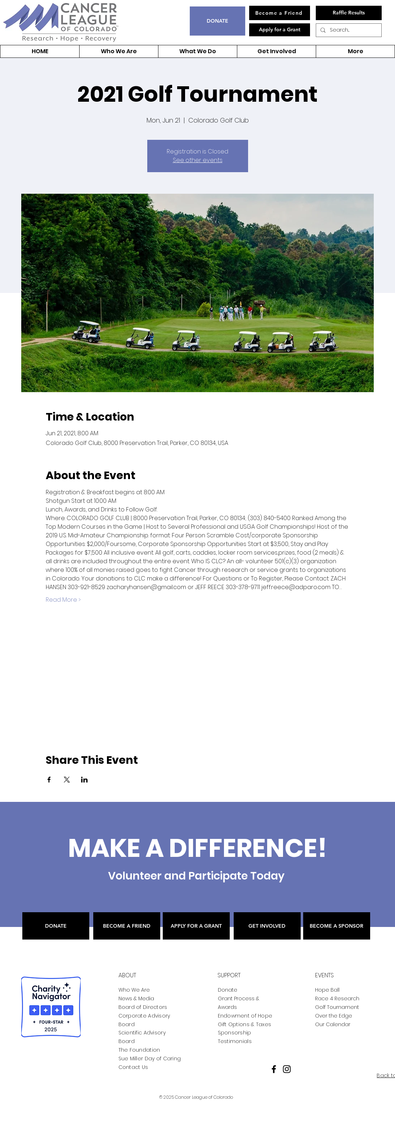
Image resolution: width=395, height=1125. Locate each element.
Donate (227, 989)
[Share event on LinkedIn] (84, 779)
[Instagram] (287, 1069)
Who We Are (134, 989)
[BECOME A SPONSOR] (336, 926)
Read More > (63, 600)
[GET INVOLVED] (267, 926)
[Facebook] (274, 1069)
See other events (198, 160)
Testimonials (235, 1041)
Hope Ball (327, 989)
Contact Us (133, 1067)
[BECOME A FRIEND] (126, 926)
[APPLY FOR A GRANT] (196, 926)
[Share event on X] (66, 779)
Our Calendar (332, 1024)
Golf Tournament (337, 1007)
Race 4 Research (337, 998)
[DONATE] (217, 21)
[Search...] (348, 30)
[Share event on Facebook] (49, 779)
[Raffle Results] (349, 13)
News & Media (136, 998)
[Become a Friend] (279, 13)
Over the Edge (333, 1015)
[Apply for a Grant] (279, 29)
